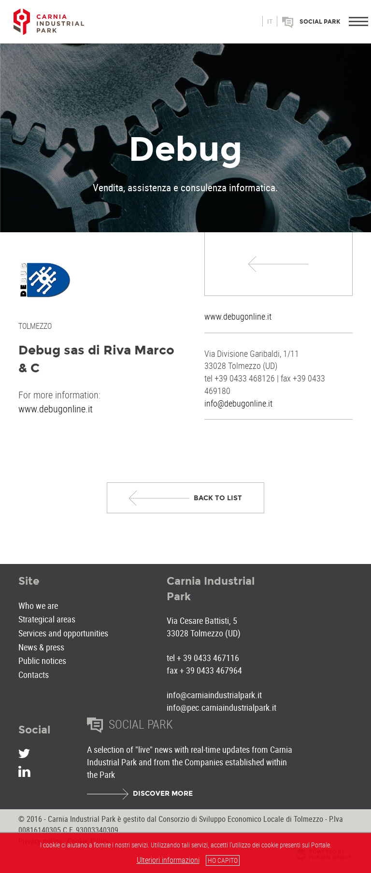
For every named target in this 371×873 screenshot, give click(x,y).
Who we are (38, 605)
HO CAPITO (223, 860)
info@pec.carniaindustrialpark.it (221, 707)
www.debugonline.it (237, 316)
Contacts (33, 674)
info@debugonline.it (238, 403)
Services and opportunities (63, 633)
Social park (320, 21)
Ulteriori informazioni (168, 860)
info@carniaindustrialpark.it (214, 695)
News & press (41, 647)
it (269, 21)
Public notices (42, 660)
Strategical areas (46, 619)
